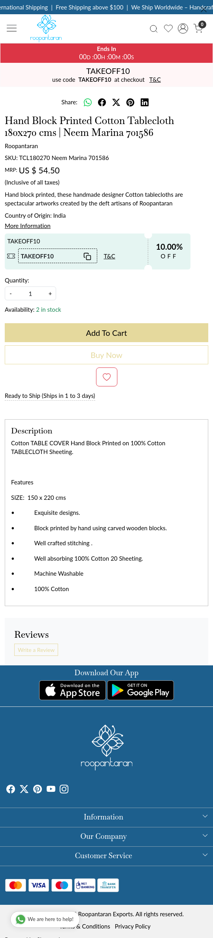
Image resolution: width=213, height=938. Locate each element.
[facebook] (102, 102)
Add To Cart (106, 332)
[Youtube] (51, 790)
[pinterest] (130, 102)
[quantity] (30, 293)
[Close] (203, 9)
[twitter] (116, 102)
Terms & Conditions (84, 926)
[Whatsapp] (88, 102)
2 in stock (48, 309)
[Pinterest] (37, 790)
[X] (24, 790)
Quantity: (17, 280)
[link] (154, 28)
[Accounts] (183, 28)
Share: (69, 101)
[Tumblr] (73, 790)
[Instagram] (64, 790)
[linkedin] (145, 102)
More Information (28, 225)
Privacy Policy (133, 926)
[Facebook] (11, 790)
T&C (155, 79)
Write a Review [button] (36, 649)
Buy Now (106, 355)
